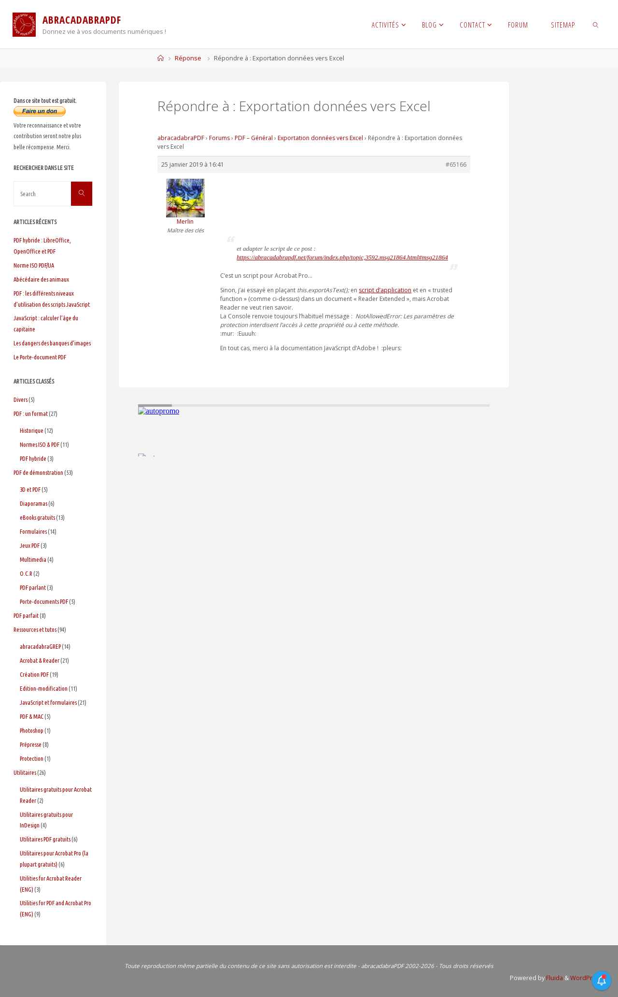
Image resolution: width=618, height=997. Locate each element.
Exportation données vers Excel (320, 138)
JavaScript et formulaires (48, 702)
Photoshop (31, 730)
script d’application (385, 290)
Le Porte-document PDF (40, 357)
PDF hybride (33, 458)
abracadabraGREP (40, 646)
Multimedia (33, 559)
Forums (219, 138)
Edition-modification (44, 688)
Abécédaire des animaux (41, 279)
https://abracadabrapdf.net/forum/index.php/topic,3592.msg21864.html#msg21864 (342, 257)
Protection (31, 758)
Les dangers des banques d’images (52, 343)
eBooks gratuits (37, 517)
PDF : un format (31, 413)
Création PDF (34, 674)
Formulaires (33, 531)
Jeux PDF (30, 545)
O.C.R (26, 573)
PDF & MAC (31, 716)
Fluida (554, 978)
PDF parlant (33, 587)
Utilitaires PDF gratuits (45, 839)
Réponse (188, 58)
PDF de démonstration (38, 472)
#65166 (456, 164)
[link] (596, 24)
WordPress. (587, 978)
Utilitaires (25, 772)
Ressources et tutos (35, 629)
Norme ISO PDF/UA (34, 265)
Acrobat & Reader (39, 660)
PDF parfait (26, 615)
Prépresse (31, 744)
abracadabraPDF (180, 138)
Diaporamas (33, 503)
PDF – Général (254, 138)
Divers (21, 399)
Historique (31, 430)
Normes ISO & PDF (39, 444)
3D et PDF (30, 489)
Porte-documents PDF (44, 601)
